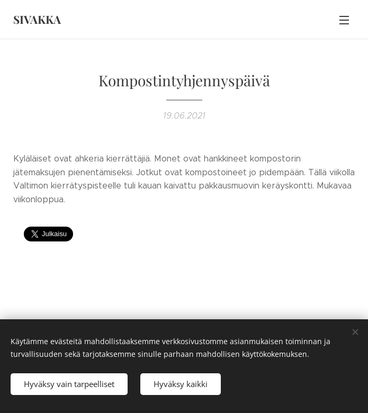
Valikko (344, 20)
